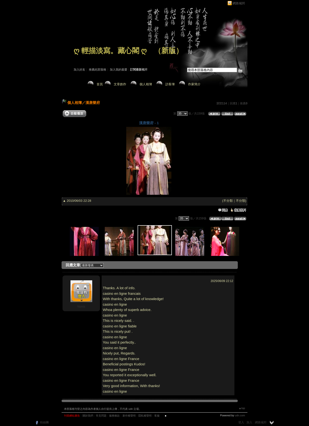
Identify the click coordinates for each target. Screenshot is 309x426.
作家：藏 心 (81, 57)
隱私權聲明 (145, 415)
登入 (241, 422)
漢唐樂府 (92, 103)
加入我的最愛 (118, 69)
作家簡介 (194, 84)
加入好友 (79, 69)
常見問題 (101, 415)
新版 (168, 51)
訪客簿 (170, 84)
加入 (249, 422)
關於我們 (88, 415)
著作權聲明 (129, 415)
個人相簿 (146, 84)
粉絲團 (44, 422)
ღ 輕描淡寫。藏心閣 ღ (110, 51)
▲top (242, 408)
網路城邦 (238, 3)
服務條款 (114, 415)
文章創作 (120, 84)
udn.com (240, 415)
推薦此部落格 (97, 69)
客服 (157, 415)
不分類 (228, 200)
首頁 (100, 84)
